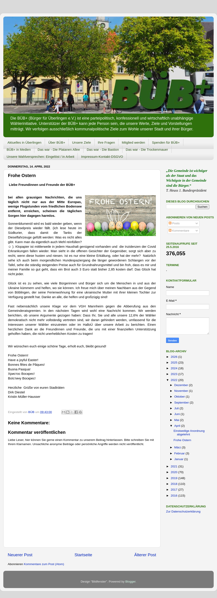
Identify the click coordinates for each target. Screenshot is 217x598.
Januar (179, 459)
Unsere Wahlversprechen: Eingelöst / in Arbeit (40, 156)
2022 (174, 380)
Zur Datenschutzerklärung (183, 511)
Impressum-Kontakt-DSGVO (102, 156)
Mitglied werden (133, 142)
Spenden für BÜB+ (166, 142)
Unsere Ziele (81, 142)
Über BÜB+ (56, 142)
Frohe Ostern (182, 440)
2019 (174, 478)
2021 (174, 466)
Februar (180, 453)
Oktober (180, 396)
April (177, 425)
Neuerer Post (20, 554)
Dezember (181, 385)
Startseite (83, 554)
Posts (174, 223)
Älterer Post (145, 554)
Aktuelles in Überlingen (24, 142)
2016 (174, 495)
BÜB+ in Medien (19, 149)
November (181, 390)
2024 (174, 368)
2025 (174, 362)
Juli (177, 408)
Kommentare (179, 230)
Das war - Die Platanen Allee (59, 149)
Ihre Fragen (106, 142)
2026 (174, 356)
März (178, 447)
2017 (174, 489)
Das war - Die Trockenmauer (147, 149)
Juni (177, 414)
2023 (174, 374)
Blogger (130, 581)
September (182, 402)
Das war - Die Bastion (103, 149)
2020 (174, 472)
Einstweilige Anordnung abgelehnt (189, 432)
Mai (177, 420)
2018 (174, 484)
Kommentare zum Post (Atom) (44, 564)
